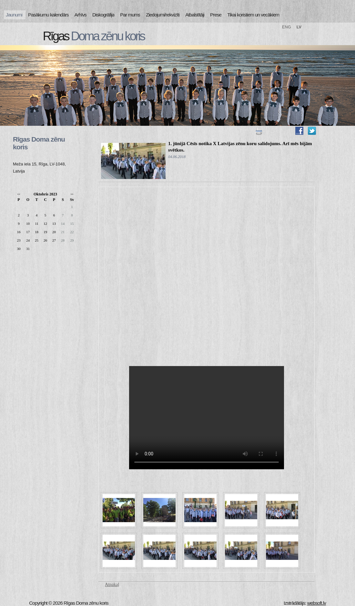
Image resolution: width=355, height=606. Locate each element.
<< (18, 194)
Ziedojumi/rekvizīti (162, 14)
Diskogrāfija (103, 14)
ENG (286, 27)
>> (71, 194)
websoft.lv (316, 603)
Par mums (130, 14)
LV (299, 27)
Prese (215, 14)
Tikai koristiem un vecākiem (253, 14)
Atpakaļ (112, 584)
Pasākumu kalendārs (48, 14)
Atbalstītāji (194, 14)
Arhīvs (81, 14)
